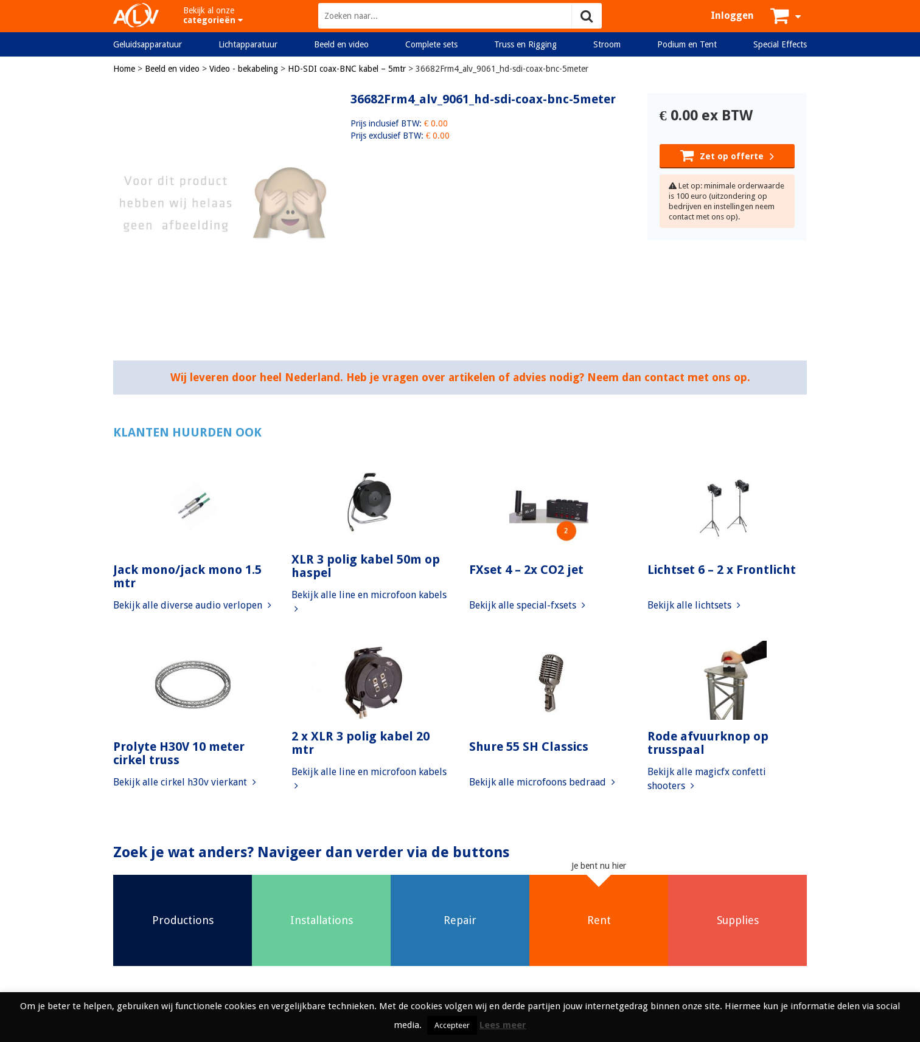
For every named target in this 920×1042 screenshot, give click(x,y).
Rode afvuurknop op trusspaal (707, 743)
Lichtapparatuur (247, 44)
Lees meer (502, 1025)
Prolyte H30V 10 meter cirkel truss (179, 753)
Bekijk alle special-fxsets (527, 605)
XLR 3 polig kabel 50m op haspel (365, 566)
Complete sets (431, 44)
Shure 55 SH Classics (528, 746)
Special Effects (780, 44)
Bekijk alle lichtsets (694, 605)
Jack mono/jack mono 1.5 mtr (187, 576)
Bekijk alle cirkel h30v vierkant (184, 782)
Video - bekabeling (243, 69)
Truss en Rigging (525, 44)
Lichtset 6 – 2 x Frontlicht (721, 569)
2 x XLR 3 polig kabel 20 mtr (360, 743)
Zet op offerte (727, 155)
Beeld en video (341, 44)
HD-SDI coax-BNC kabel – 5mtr (347, 69)
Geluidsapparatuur (147, 44)
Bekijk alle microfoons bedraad (542, 782)
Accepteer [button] (452, 1025)
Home (124, 69)
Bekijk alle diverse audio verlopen (192, 605)
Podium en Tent (687, 44)
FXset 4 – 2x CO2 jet (526, 569)
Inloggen (732, 15)
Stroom (607, 44)
